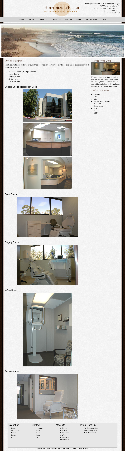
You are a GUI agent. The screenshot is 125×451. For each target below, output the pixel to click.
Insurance (57, 20)
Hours (37, 433)
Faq (104, 20)
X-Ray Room (14, 79)
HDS (95, 108)
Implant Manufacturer (102, 101)
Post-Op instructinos (91, 433)
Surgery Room (14, 76)
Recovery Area (14, 81)
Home (21, 20)
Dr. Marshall (64, 430)
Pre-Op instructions (91, 428)
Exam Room (14, 74)
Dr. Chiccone (64, 433)
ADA (95, 99)
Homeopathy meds (91, 430)
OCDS (96, 111)
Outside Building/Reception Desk (22, 72)
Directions (39, 428)
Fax (36, 437)
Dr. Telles (63, 428)
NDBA (96, 113)
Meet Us (44, 20)
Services (68, 20)
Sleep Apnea (98, 106)
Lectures (97, 94)
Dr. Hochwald (64, 437)
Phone (37, 435)
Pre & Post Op (91, 20)
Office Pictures (65, 440)
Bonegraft (97, 104)
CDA (95, 97)
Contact (31, 20)
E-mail (37, 430)
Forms (78, 20)
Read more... (113, 86)
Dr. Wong (63, 435)
